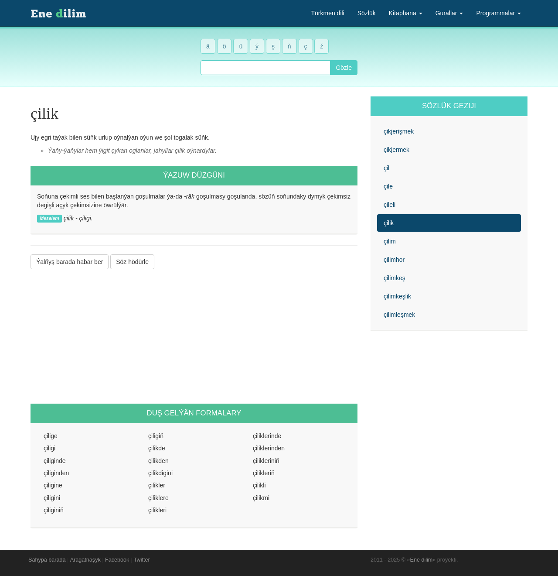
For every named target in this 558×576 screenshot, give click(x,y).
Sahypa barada (46, 560)
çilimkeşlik (397, 296)
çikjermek (396, 149)
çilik (389, 222)
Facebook (117, 560)
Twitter (142, 560)
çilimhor (394, 259)
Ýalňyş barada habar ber (69, 261)
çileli (389, 204)
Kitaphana (405, 13)
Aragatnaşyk (85, 560)
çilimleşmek (399, 314)
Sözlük (366, 13)
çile (388, 186)
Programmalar (498, 13)
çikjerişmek (399, 131)
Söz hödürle (132, 261)
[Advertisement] (194, 336)
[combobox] (265, 67)
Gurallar (449, 13)
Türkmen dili (327, 13)
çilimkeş (394, 277)
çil (386, 168)
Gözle (344, 67)
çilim (390, 241)
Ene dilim (421, 560)
